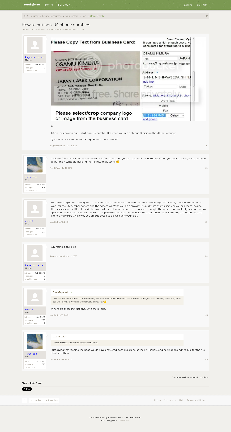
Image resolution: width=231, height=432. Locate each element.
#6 (206, 359)
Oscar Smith (40, 29)
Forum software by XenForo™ (116, 417)
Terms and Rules (196, 400)
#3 (206, 222)
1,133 (43, 232)
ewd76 (53, 222)
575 (43, 187)
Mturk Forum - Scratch (43, 400)
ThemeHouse (124, 420)
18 (44, 68)
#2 (206, 168)
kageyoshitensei (64, 29)
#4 (206, 256)
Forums (63, 4)
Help (181, 400)
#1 (207, 145)
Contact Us (170, 400)
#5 (206, 315)
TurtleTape (55, 168)
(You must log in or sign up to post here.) (190, 377)
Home (49, 4)
